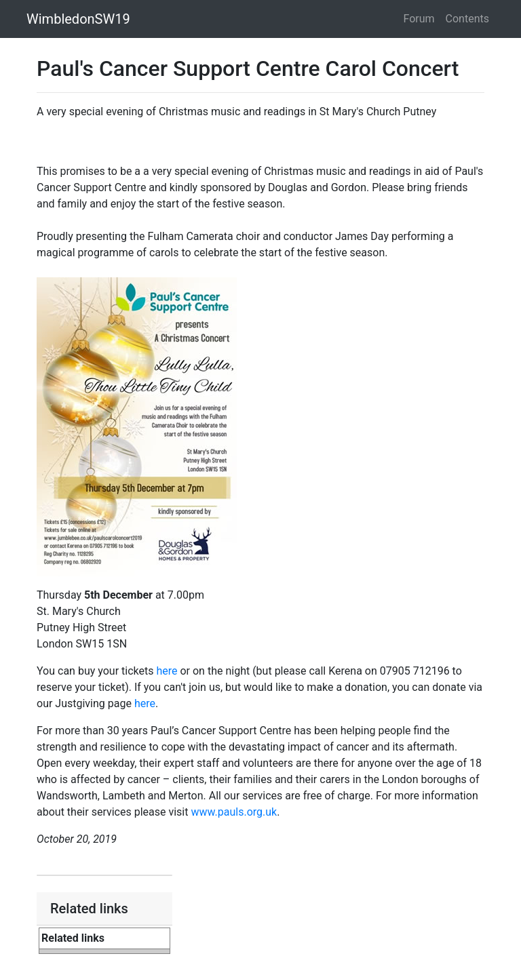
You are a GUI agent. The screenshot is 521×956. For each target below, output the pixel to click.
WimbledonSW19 (78, 19)
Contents (467, 18)
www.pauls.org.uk (234, 811)
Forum (419, 18)
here (166, 670)
